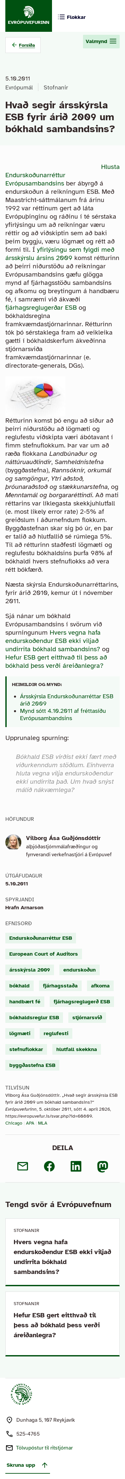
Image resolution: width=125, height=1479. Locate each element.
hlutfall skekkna (76, 1049)
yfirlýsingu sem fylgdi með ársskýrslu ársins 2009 (59, 253)
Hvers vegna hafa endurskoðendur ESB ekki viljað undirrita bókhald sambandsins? (53, 640)
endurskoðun (79, 970)
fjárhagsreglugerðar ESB (42, 307)
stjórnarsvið (87, 1017)
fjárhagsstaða (60, 985)
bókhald (19, 985)
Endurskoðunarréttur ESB (40, 938)
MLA (42, 1123)
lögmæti (19, 1033)
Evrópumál (19, 87)
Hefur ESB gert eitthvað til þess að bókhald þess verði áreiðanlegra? (56, 661)
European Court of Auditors (43, 954)
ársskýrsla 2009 (29, 970)
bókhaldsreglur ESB (34, 1017)
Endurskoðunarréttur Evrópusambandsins (35, 179)
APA (30, 1123)
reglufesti (56, 1033)
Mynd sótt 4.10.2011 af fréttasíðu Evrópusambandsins (63, 714)
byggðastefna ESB (32, 1065)
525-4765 (28, 1434)
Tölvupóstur (44, 1448)
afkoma (100, 985)
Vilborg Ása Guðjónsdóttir (63, 838)
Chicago (13, 1123)
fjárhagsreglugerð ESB (82, 1001)
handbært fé (24, 1001)
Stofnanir (56, 87)
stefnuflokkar (26, 1049)
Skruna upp (28, 1465)
